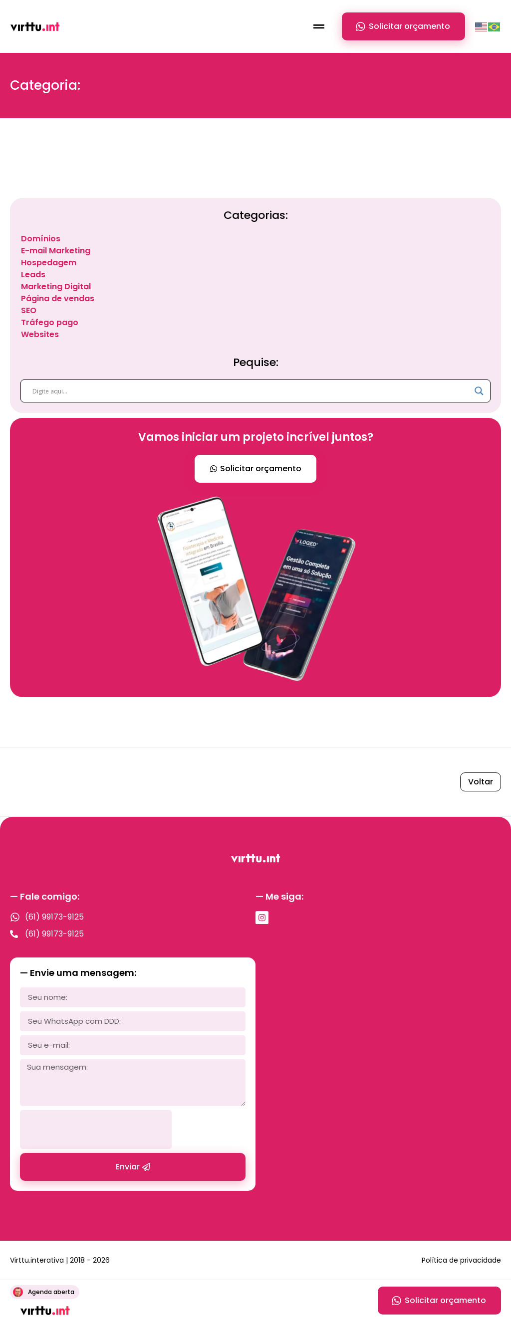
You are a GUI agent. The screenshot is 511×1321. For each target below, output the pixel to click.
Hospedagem (48, 262)
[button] (318, 26)
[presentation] (96, 1129)
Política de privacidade (461, 1260)
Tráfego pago (49, 322)
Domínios (40, 238)
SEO (28, 310)
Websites (40, 334)
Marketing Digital (56, 286)
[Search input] (251, 391)
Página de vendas (57, 298)
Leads (33, 274)
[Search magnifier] (479, 391)
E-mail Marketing (55, 250)
